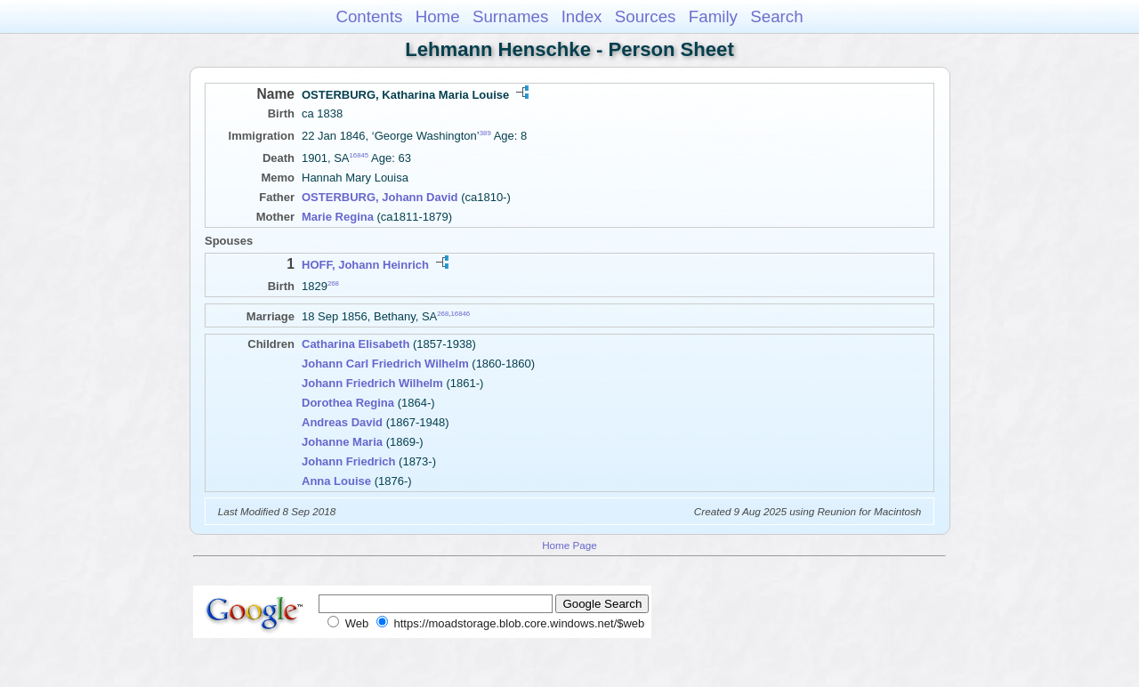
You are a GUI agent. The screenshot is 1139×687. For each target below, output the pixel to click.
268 (333, 283)
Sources (645, 16)
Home (438, 16)
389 (485, 133)
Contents (368, 16)
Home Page (569, 545)
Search (776, 16)
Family (713, 16)
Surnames (510, 16)
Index (581, 16)
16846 (460, 314)
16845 (359, 155)
